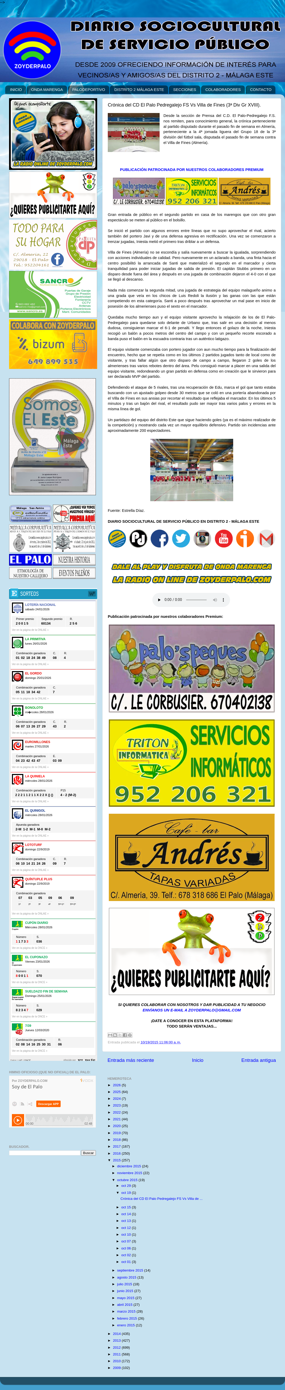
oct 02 (126, 1255)
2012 (117, 1347)
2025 (117, 1092)
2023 (117, 1105)
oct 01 (126, 1262)
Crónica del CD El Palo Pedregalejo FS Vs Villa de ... (161, 1199)
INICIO (16, 89)
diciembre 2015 (129, 1166)
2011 (117, 1354)
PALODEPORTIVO (88, 89)
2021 (117, 1119)
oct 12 (126, 1228)
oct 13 (126, 1221)
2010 (117, 1361)
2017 (117, 1146)
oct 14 (126, 1214)
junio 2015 (125, 1291)
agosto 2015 (127, 1277)
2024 (117, 1099)
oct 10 (126, 1234)
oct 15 (126, 1207)
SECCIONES (184, 89)
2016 (117, 1153)
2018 (117, 1140)
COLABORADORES (223, 89)
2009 (117, 1368)
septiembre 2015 (130, 1270)
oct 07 (126, 1241)
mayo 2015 (126, 1298)
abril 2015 (125, 1305)
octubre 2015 (128, 1180)
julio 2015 (125, 1284)
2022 (117, 1112)
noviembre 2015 (130, 1173)
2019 (117, 1133)
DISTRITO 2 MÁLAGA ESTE (139, 89)
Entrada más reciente (131, 1060)
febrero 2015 (127, 1318)
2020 (117, 1126)
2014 (117, 1334)
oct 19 (126, 1193)
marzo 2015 (127, 1311)
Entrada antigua (258, 1060)
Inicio (197, 1060)
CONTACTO (261, 89)
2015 (117, 1160)
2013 (117, 1340)
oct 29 (126, 1186)
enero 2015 (126, 1325)
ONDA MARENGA (47, 89)
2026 (117, 1085)
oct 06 (126, 1248)
